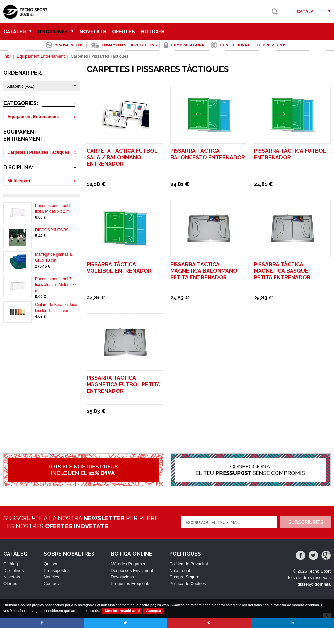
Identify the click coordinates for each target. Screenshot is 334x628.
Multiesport (19, 180)
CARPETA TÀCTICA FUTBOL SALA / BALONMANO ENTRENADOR (122, 157)
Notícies (152, 32)
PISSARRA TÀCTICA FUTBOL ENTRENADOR (290, 154)
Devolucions (122, 576)
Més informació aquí (122, 611)
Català (305, 11)
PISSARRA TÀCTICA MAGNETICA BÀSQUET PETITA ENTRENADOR (283, 271)
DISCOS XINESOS (52, 230)
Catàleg (17, 32)
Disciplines (56, 32)
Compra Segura (184, 576)
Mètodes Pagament (129, 563)
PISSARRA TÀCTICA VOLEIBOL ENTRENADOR (119, 267)
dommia (322, 584)
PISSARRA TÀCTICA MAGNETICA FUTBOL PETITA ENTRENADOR (123, 384)
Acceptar (153, 611)
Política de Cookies (187, 583)
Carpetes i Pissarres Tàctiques (38, 152)
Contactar (53, 583)
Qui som (51, 563)
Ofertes (123, 32)
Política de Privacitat (188, 563)
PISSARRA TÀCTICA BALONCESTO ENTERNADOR (207, 154)
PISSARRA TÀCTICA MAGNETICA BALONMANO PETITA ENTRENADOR (203, 271)
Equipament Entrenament (41, 56)
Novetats (92, 32)
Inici (7, 56)
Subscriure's (305, 522)
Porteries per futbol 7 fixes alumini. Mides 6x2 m (55, 285)
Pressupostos (57, 570)
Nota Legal (179, 570)
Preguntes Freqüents (130, 583)
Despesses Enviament (132, 570)
